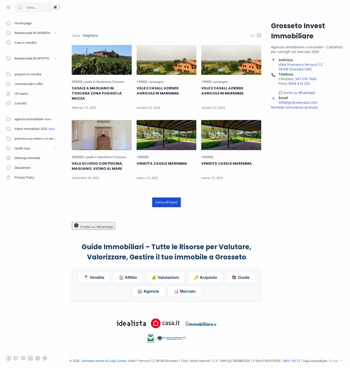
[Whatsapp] (45, 358)
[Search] (34, 7)
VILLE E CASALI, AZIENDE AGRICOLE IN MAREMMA (158, 91)
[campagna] (156, 82)
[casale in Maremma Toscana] (103, 82)
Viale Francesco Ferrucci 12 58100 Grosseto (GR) (301, 66)
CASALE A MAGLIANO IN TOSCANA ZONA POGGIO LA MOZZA (97, 93)
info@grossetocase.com (298, 102)
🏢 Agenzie (148, 291)
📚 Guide (240, 277)
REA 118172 (292, 361)
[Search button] (20, 7)
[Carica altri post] (166, 202)
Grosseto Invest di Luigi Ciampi (104, 361)
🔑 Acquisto (205, 277)
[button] (56, 7)
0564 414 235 (299, 83)
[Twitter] (15, 358)
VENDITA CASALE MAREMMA (162, 163)
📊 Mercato (185, 291)
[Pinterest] (37, 358)
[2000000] (78, 157)
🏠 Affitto (128, 277)
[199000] (142, 82)
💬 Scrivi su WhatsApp (297, 92)
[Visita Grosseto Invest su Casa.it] (165, 323)
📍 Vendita (93, 277)
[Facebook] (8, 358)
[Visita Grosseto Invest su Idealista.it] (131, 323)
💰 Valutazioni (165, 277)
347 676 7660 (305, 79)
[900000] (77, 82)
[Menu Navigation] (8, 7)
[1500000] (143, 157)
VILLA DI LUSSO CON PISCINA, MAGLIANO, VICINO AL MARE (97, 166)
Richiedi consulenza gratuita (294, 107)
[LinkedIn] (30, 358)
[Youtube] (23, 358)
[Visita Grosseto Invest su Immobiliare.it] (200, 323)
